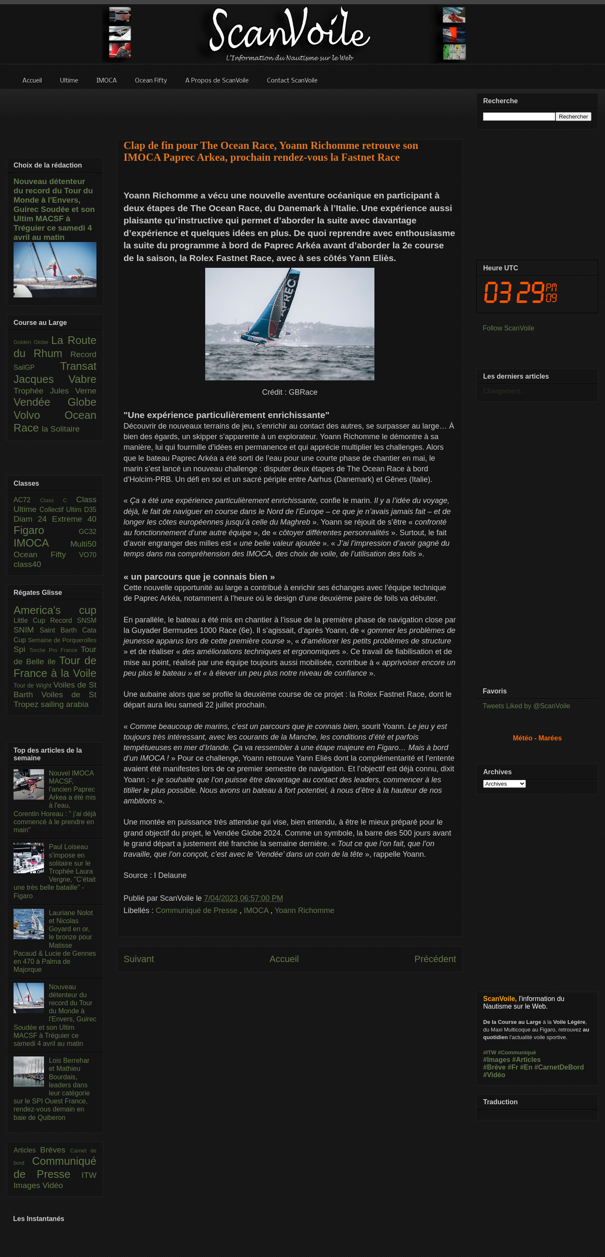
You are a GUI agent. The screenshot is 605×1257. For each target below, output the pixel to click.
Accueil (284, 959)
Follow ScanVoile (508, 328)
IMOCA (257, 910)
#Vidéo (494, 1074)
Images (28, 1185)
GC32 (87, 531)
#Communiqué (517, 1052)
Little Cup (32, 620)
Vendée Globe (55, 402)
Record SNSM (73, 620)
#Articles (526, 1059)
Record (83, 354)
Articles (27, 1150)
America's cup (55, 610)
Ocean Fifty (46, 554)
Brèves (55, 1149)
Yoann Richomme (304, 910)
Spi (21, 649)
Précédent (435, 959)
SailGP (37, 367)
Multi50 (83, 543)
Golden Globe (32, 342)
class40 (27, 564)
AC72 (27, 499)
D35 (90, 509)
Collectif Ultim (61, 509)
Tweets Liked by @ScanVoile (526, 706)
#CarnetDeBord (559, 1067)
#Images (496, 1059)
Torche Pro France (54, 650)
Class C (58, 500)
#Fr (513, 1067)
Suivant (139, 959)
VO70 (87, 554)
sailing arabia (64, 704)
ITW (89, 1175)
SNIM (27, 629)
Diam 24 (33, 518)
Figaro (46, 530)
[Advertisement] (290, 108)
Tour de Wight (33, 685)
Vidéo (52, 1185)
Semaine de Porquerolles (62, 640)
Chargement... (504, 391)
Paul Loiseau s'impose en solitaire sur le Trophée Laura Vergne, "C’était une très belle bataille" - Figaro (55, 871)
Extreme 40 (74, 518)
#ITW (489, 1052)
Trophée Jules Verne (55, 390)
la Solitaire (61, 428)
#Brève (494, 1067)
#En (526, 1067)
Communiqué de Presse (197, 910)
